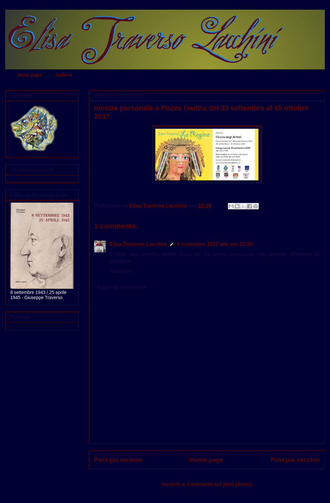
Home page (29, 74)
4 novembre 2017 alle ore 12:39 (215, 244)
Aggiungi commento (122, 286)
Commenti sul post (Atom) (220, 484)
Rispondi (120, 271)
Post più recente (118, 459)
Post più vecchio (295, 459)
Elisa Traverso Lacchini (138, 244)
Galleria (63, 74)
